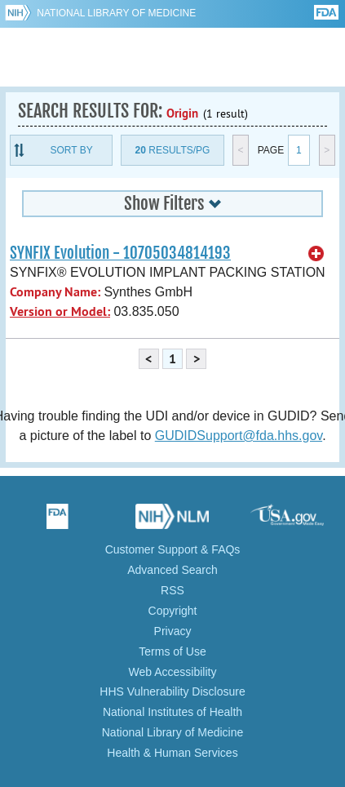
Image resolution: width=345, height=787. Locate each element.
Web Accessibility (173, 671)
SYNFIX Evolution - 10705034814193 (120, 253)
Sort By (72, 150)
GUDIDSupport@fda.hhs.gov (238, 435)
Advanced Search (172, 569)
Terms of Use (172, 651)
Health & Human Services (172, 752)
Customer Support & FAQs (173, 549)
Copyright (172, 610)
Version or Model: (60, 311)
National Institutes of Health (172, 711)
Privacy (173, 631)
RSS (172, 590)
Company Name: (55, 291)
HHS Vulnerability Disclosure (172, 691)
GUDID (172, 57)
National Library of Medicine (116, 13)
